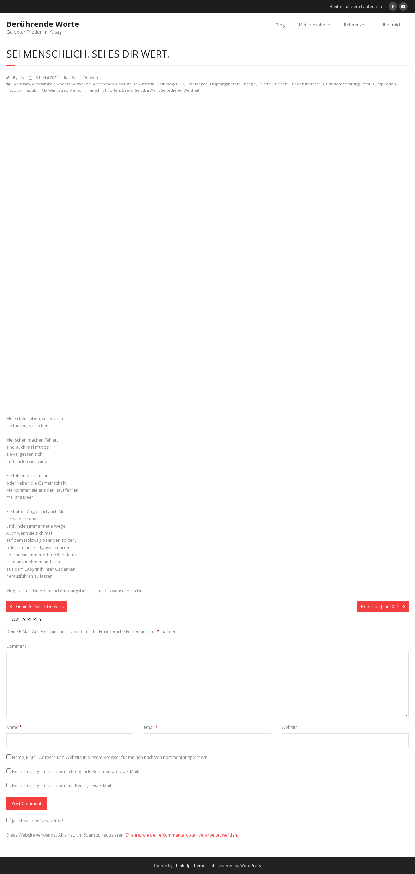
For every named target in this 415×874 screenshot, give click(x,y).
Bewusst (123, 83)
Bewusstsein (144, 83)
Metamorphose (314, 25)
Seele (127, 90)
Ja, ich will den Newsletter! (37, 821)
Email (151, 727)
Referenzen (355, 25)
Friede (264, 83)
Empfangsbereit (225, 83)
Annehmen (103, 83)
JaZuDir (33, 90)
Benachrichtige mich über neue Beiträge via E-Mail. (62, 786)
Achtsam (22, 83)
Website (290, 727)
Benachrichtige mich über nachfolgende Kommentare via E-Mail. (75, 771)
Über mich (391, 25)
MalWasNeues (54, 90)
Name (14, 727)
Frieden (280, 83)
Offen (114, 90)
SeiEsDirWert (147, 90)
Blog (280, 25)
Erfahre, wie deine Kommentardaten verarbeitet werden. (182, 835)
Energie (249, 83)
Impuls (368, 83)
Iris (21, 77)
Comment (16, 646)
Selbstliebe (171, 90)
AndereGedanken (74, 83)
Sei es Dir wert (85, 77)
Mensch (76, 90)
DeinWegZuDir (170, 83)
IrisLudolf (15, 90)
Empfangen (197, 83)
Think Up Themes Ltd (194, 865)
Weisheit (191, 90)
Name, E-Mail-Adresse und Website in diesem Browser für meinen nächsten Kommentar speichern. (110, 757)
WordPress (250, 865)
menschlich (96, 90)
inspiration (386, 83)
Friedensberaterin (307, 83)
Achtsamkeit (43, 83)
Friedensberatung (343, 83)
